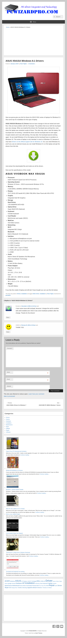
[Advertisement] (33, 41)
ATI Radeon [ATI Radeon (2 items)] (24, 581)
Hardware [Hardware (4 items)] (19, 583)
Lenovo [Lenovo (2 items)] (54, 583)
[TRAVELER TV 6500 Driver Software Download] (12, 550)
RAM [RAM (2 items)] (47, 585)
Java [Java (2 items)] (41, 583)
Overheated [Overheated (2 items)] (29, 585)
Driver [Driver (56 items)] (49, 580)
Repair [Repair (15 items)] (52, 585)
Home (7, 27)
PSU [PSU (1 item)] (45, 585)
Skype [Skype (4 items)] (7, 587)
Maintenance (9, 424)
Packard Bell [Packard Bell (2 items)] (35, 585)
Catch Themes (38, 633)
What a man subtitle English (13, 514)
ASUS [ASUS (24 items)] (18, 581)
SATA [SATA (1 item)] (56, 585)
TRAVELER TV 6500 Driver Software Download (18, 552)
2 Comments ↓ (31, 63)
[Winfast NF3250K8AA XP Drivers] (12, 468)
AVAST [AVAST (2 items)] (29, 581)
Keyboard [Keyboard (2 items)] (45, 583)
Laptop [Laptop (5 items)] (50, 583)
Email (8, 379)
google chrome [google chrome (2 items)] (12, 583)
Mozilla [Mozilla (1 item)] (21, 585)
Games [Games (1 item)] (6, 583)
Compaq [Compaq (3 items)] (33, 581)
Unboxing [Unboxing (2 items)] (24, 587)
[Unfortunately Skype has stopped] (12, 531)
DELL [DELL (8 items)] (39, 581)
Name (8, 372)
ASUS (34, 293)
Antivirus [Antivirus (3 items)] (12, 581)
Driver (37, 293)
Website (9, 386)
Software (8, 432)
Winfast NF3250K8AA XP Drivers (14, 470)
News (7, 426)
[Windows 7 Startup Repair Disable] (12, 487)
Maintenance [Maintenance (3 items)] (8, 585)
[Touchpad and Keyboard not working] (12, 569)
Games (8, 419)
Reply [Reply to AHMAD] (8, 332)
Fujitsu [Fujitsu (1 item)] (60, 581)
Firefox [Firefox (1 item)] (57, 581)
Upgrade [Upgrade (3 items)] (29, 587)
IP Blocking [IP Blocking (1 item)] (37, 583)
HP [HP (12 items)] (23, 583)
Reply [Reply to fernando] (8, 317)
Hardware (8, 421)
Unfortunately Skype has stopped (14, 533)
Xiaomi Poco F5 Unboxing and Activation (16, 451)
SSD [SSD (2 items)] (10, 587)
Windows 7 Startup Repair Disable (14, 489)
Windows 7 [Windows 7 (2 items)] (40, 587)
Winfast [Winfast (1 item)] (50, 587)
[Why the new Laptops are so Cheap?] (12, 506)
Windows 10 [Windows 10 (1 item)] (45, 587)
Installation (24, 293)
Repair (7, 430)
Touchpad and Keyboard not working (15, 571)
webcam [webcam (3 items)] (34, 587)
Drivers (19, 293)
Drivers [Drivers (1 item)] (54, 581)
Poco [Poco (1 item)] (40, 585)
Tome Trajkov (23, 63)
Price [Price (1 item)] (42, 585)
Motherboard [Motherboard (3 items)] (15, 585)
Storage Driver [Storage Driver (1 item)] (15, 587)
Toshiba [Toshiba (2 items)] (20, 587)
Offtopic (8, 428)
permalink (8, 295)
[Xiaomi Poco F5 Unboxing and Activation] (12, 449)
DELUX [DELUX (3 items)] (43, 581)
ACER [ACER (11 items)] (7, 581)
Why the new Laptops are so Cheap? (15, 508)
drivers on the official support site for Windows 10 (27, 141)
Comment (10, 348)
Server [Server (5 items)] (60, 585)
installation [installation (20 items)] (30, 583)
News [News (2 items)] (24, 585)
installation (42, 293)
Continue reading (25, 455)
